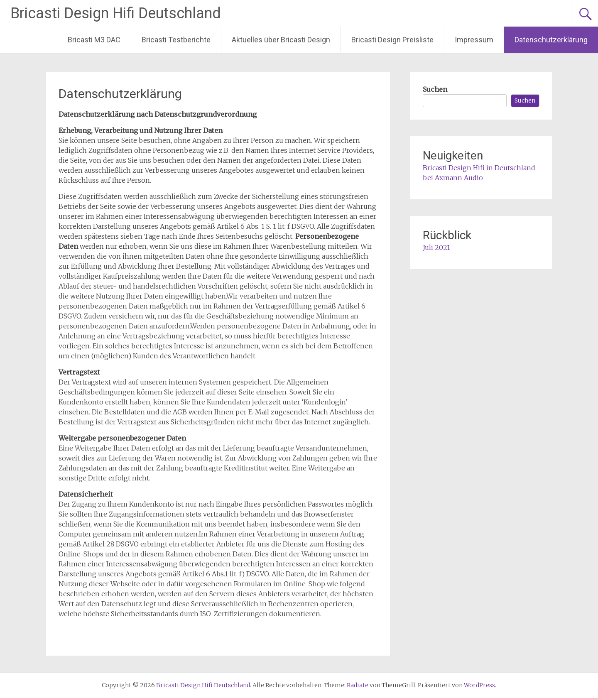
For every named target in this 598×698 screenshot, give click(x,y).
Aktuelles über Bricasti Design (281, 39)
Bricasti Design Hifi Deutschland (115, 13)
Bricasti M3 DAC (94, 39)
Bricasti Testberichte (176, 39)
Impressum (474, 39)
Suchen (435, 89)
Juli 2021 (436, 247)
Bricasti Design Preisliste (392, 39)
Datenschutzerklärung (551, 39)
